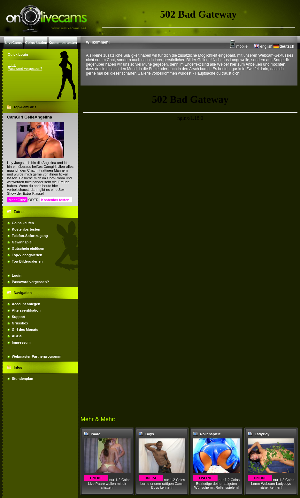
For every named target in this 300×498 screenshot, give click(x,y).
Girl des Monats (25, 329)
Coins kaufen (23, 223)
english (263, 46)
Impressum (21, 342)
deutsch (283, 46)
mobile (239, 46)
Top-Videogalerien (27, 255)
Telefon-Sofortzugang (30, 236)
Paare (95, 434)
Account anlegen (26, 304)
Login (12, 65)
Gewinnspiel (22, 242)
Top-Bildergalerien (27, 261)
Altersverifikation (26, 310)
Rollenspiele (210, 434)
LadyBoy (262, 434)
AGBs (17, 336)
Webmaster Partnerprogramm (36, 356)
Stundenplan (22, 378)
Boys (149, 434)
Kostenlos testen (26, 229)
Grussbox (20, 323)
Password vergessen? (25, 68)
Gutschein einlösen (28, 248)
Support (18, 317)
